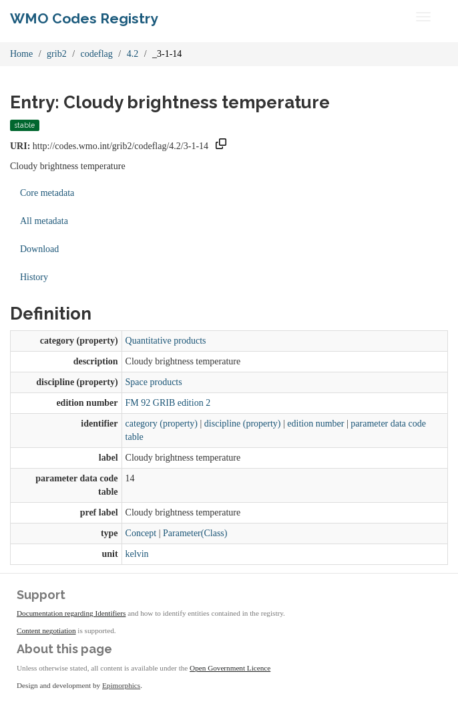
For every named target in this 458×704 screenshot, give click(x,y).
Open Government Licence (230, 668)
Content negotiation (46, 630)
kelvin (137, 554)
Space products (154, 382)
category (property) (162, 424)
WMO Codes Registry (84, 18)
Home (21, 54)
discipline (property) (242, 424)
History (34, 277)
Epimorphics (121, 685)
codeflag (97, 54)
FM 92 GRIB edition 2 (168, 403)
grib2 (57, 54)
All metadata (44, 221)
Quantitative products (166, 341)
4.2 (133, 54)
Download (39, 249)
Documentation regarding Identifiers (71, 613)
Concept (141, 533)
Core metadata (47, 193)
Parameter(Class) (195, 533)
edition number (315, 424)
